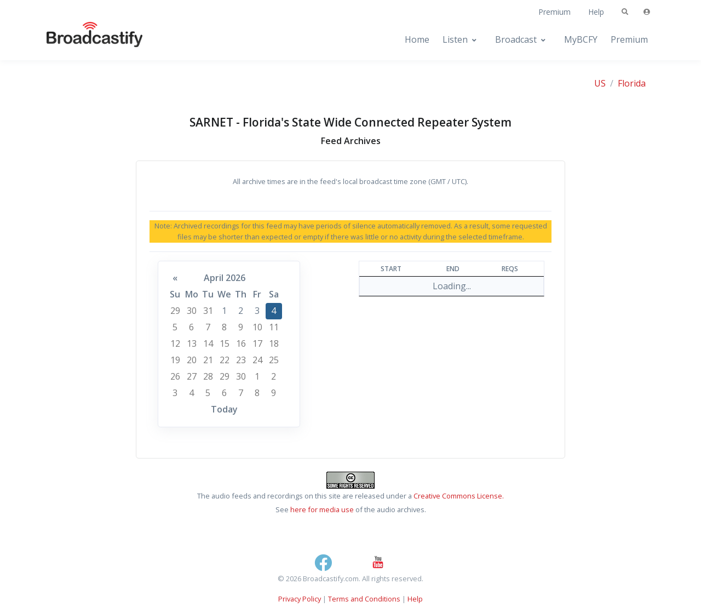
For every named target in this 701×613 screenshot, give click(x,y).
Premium (554, 12)
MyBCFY (580, 39)
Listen (455, 39)
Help (596, 12)
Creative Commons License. (458, 496)
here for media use (322, 509)
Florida (632, 83)
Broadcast (516, 39)
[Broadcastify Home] (84, 40)
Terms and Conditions (364, 599)
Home (417, 39)
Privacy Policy (299, 599)
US (600, 83)
